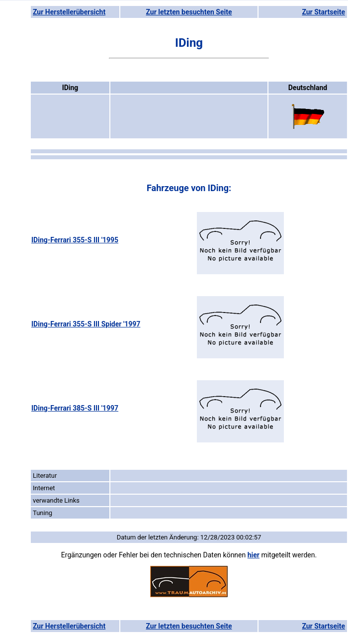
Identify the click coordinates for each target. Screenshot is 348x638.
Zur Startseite (323, 12)
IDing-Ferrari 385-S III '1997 (74, 408)
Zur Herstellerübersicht (69, 12)
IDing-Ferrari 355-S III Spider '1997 (85, 324)
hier (254, 555)
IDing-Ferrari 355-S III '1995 (74, 240)
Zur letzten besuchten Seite (189, 12)
